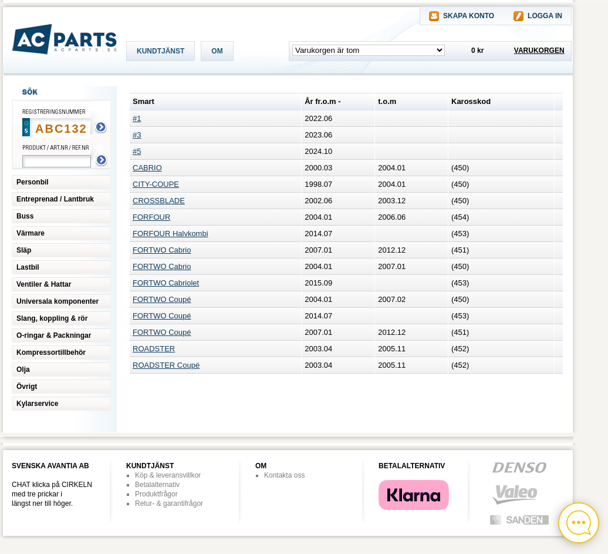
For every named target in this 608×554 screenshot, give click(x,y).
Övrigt (26, 386)
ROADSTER (154, 348)
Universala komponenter (57, 301)
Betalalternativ (157, 485)
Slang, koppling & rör (51, 318)
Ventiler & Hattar (43, 284)
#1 (137, 118)
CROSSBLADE (159, 200)
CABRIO (147, 167)
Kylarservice (37, 403)
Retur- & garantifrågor (169, 503)
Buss (24, 216)
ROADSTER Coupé (166, 365)
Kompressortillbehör (51, 352)
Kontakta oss (284, 475)
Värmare (30, 233)
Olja (23, 369)
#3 (137, 134)
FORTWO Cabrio (162, 250)
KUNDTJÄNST (160, 51)
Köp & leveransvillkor (168, 475)
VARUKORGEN (539, 50)
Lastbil (27, 267)
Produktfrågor (156, 494)
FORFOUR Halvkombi (170, 233)
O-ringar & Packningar (53, 335)
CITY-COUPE (156, 184)
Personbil (32, 182)
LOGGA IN (545, 16)
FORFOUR (151, 217)
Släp (23, 250)
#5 (137, 151)
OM (216, 51)
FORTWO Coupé (162, 299)
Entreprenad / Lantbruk (55, 199)
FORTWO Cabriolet (166, 282)
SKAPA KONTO (468, 16)
